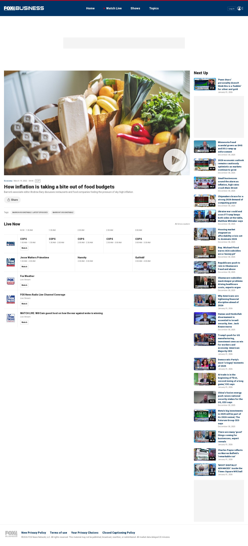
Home (90, 8)
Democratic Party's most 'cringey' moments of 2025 (231, 362)
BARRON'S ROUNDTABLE (63, 212)
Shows (135, 8)
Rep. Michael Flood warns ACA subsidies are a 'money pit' (229, 250)
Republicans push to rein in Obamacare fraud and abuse (229, 266)
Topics (154, 8)
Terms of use (58, 532)
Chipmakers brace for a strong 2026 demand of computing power (230, 199)
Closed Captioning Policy (118, 532)
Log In (231, 9)
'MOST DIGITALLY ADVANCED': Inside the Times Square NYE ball (230, 468)
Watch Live (114, 8)
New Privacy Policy (33, 532)
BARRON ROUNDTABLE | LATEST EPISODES (30, 212)
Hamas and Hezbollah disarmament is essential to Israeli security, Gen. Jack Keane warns (230, 320)
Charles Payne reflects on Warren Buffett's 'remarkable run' (230, 453)
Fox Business (24, 8)
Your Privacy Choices (84, 532)
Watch (24, 248)
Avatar (239, 8)
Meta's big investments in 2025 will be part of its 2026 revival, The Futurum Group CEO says (230, 417)
